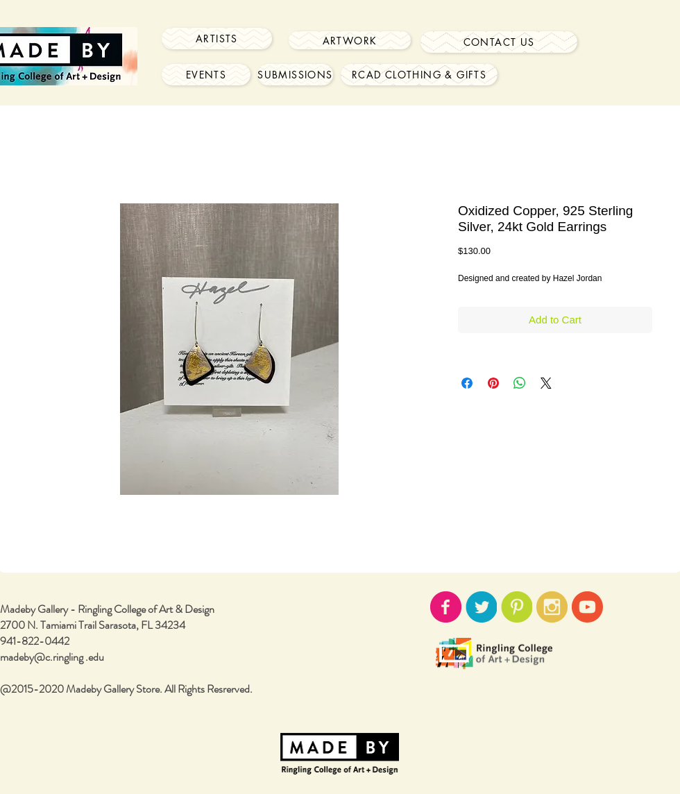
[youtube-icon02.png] (587, 607)
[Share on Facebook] (467, 383)
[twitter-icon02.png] (481, 607)
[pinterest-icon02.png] (516, 607)
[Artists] (217, 38)
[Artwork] (350, 40)
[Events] (206, 74)
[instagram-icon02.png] (552, 607)
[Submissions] (295, 74)
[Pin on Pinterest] (493, 383)
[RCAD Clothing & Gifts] (419, 74)
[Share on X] (546, 383)
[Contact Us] (498, 42)
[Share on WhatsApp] (519, 383)
